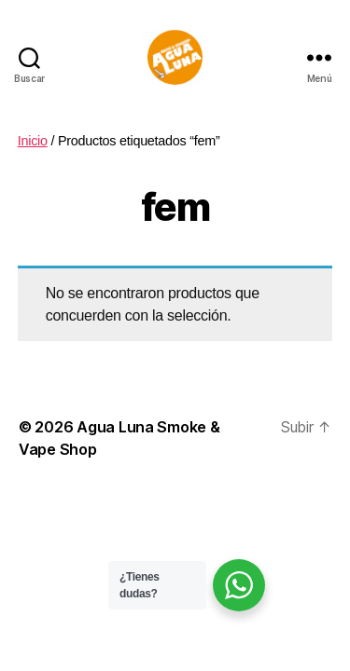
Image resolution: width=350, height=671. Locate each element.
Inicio (33, 140)
